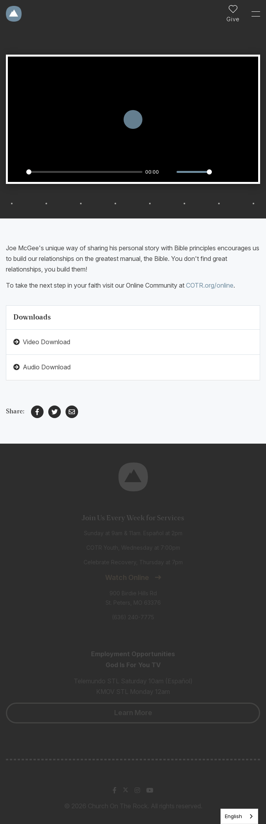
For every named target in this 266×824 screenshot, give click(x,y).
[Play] (18, 171)
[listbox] (239, 816)
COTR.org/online (209, 285)
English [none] (233, 816)
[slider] (84, 172)
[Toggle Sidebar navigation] (252, 14)
